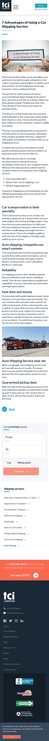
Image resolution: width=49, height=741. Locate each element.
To (6, 449)
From (8, 437)
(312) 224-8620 (41, 9)
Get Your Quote (41, 6)
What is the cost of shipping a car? (22, 182)
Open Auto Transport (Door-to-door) (22, 497)
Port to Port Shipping (15, 539)
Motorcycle (24, 462)
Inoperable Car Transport (17, 503)
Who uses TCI (9, 647)
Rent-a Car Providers (15, 527)
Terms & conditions (11, 664)
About (6, 653)
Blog (5, 658)
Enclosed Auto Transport (16, 509)
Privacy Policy (9, 669)
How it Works (9, 631)
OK (12, 737)
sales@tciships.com (13, 613)
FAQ (5, 642)
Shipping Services (10, 636)
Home (6, 626)
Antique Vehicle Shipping (16, 533)
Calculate (21, 471)
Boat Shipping (12, 545)
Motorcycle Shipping (15, 515)
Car (9, 462)
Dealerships (11, 521)
